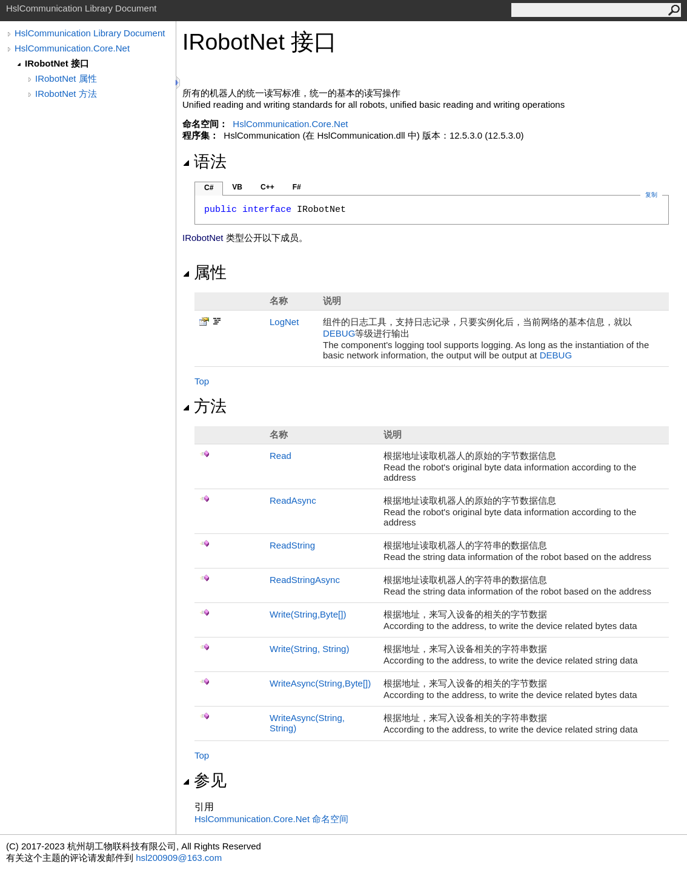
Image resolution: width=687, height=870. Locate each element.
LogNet (284, 322)
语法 (204, 162)
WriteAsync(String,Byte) (320, 683)
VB (237, 187)
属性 (204, 272)
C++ (267, 187)
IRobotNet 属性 (66, 78)
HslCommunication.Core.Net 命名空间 (271, 819)
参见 (204, 780)
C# (208, 187)
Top (201, 381)
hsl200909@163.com (179, 857)
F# (297, 187)
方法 (204, 406)
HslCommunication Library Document (90, 33)
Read (280, 455)
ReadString (292, 545)
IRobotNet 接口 (57, 63)
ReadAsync (293, 500)
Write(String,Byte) (308, 614)
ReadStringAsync (305, 580)
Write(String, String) (309, 649)
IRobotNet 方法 (66, 93)
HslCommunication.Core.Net (72, 48)
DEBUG (339, 333)
